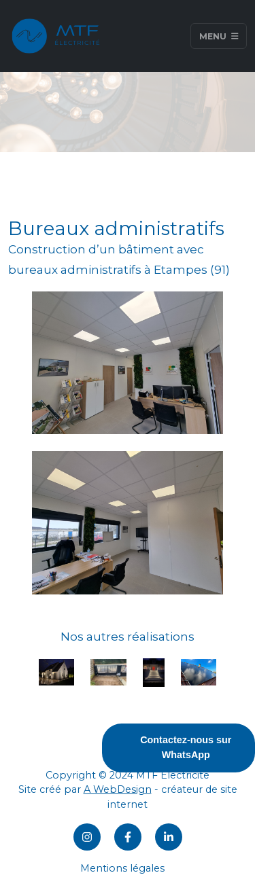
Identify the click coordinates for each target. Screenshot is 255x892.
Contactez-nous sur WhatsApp (185, 747)
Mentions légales (122, 868)
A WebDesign (118, 789)
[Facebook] (127, 837)
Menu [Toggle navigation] (219, 36)
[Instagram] (87, 837)
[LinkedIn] (168, 837)
